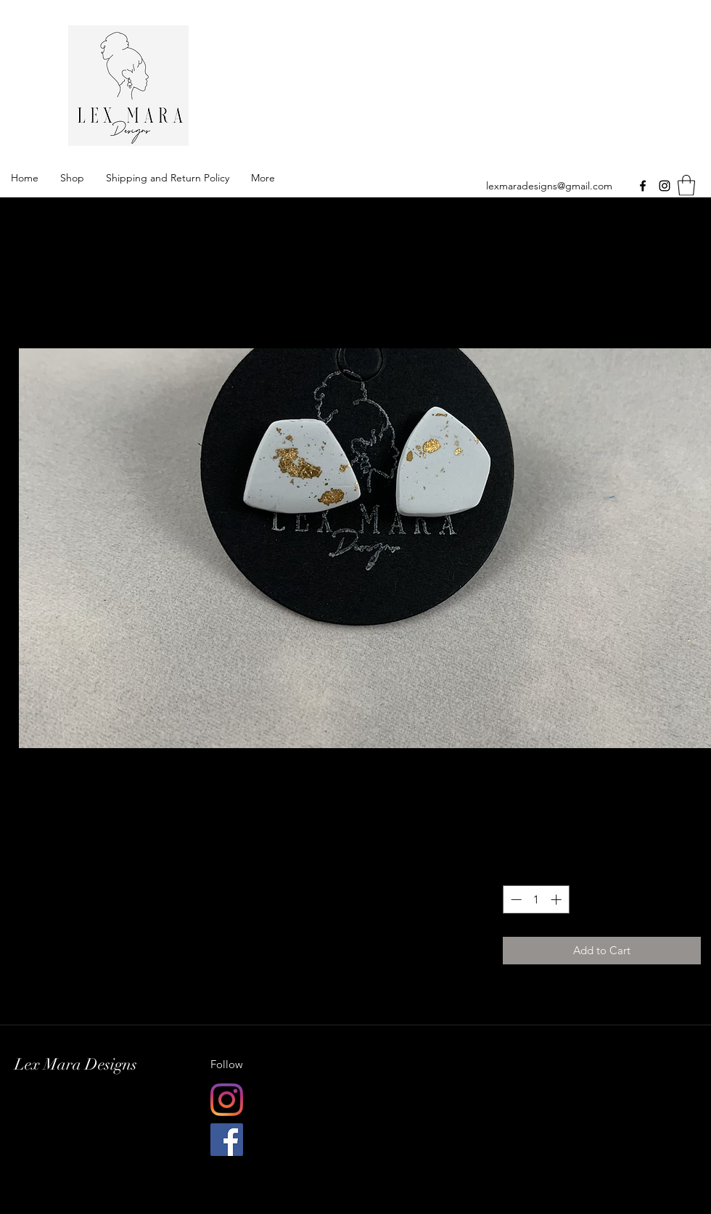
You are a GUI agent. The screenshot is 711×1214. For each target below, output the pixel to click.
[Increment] (557, 899)
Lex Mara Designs (356, 83)
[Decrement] (515, 899)
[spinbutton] (536, 899)
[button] (686, 185)
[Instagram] (664, 186)
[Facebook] (643, 186)
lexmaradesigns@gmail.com (549, 185)
